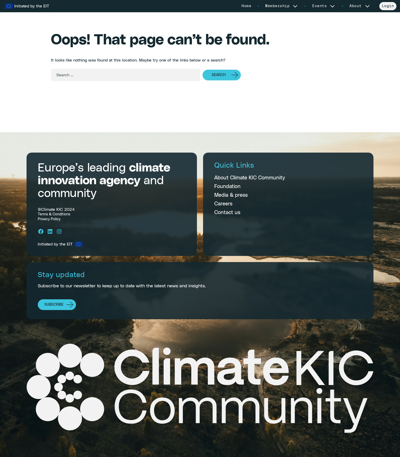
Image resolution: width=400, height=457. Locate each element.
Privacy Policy (49, 219)
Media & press (231, 195)
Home (246, 6)
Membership (281, 6)
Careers (223, 203)
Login (388, 6)
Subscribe (54, 304)
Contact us (227, 212)
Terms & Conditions (54, 214)
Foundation (227, 186)
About (359, 6)
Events (323, 6)
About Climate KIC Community (249, 177)
